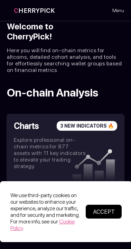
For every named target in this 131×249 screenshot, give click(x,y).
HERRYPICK (34, 10)
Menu (118, 10)
